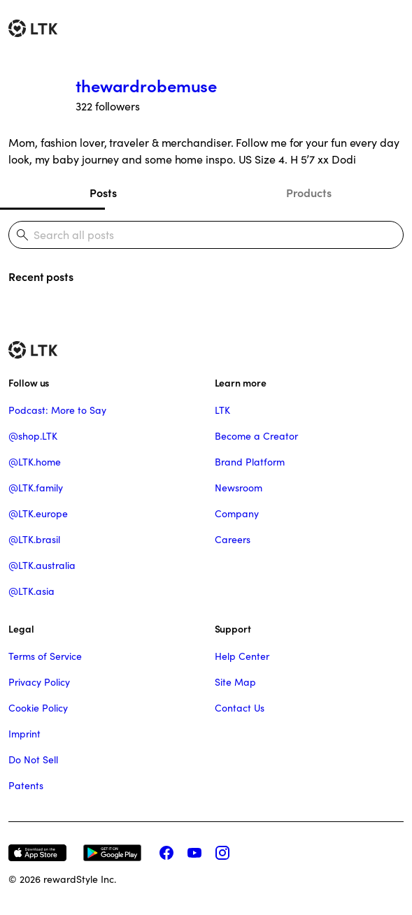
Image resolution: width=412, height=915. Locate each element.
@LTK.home (34, 462)
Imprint (24, 734)
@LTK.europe (38, 513)
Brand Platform (250, 462)
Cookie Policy (38, 708)
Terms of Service (45, 656)
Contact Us (239, 708)
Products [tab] (309, 193)
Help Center (242, 656)
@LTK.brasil (34, 539)
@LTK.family (35, 488)
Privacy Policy (39, 682)
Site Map (235, 682)
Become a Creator (256, 436)
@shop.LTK (32, 436)
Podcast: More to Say (57, 410)
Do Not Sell (33, 760)
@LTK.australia (42, 565)
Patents (25, 785)
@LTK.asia (31, 591)
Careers (232, 539)
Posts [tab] (103, 193)
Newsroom (238, 488)
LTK (222, 410)
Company (237, 513)
